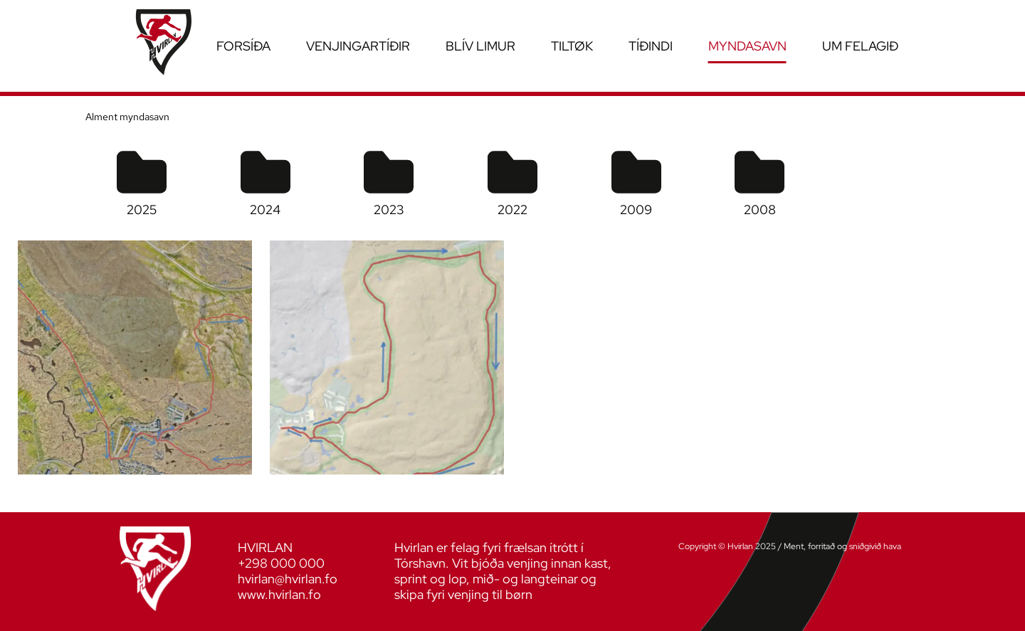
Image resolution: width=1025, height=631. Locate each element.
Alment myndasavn (127, 116)
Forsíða (243, 46)
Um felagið (860, 46)
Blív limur (480, 46)
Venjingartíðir (358, 46)
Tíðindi (651, 46)
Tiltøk (572, 46)
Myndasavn (747, 46)
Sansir (914, 546)
